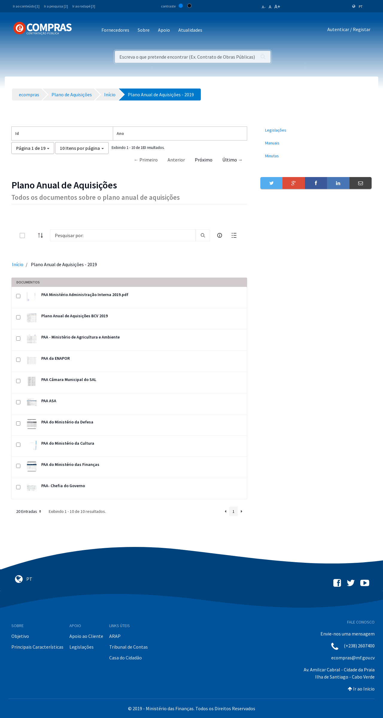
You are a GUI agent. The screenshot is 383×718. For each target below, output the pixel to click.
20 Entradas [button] (29, 511)
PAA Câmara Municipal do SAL (68, 379)
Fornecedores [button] (115, 30)
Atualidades (190, 30)
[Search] (123, 235)
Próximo (203, 160)
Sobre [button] (144, 30)
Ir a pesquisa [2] (56, 6)
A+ (277, 6)
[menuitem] (316, 130)
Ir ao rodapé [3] (83, 6)
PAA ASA (48, 400)
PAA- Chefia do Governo (63, 485)
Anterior (176, 160)
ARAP (115, 636)
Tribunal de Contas (128, 647)
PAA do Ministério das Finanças (70, 464)
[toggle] (32, 235)
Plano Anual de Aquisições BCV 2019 (74, 315)
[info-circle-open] (219, 235)
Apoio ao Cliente (86, 636)
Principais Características (37, 647)
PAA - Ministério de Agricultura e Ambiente (80, 337)
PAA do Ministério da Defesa (67, 422)
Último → (232, 160)
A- (264, 7)
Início (17, 264)
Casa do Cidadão (125, 658)
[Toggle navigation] (80, 30)
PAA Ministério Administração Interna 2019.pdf (84, 294)
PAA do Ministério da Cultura (67, 443)
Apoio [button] (164, 30)
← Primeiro (146, 160)
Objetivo (20, 636)
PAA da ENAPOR (55, 358)
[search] (203, 235)
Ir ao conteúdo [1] (26, 6)
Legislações (81, 647)
